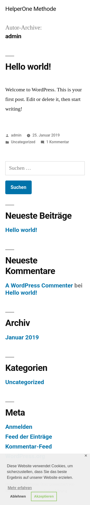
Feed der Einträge (28, 436)
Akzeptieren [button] (44, 496)
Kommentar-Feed (28, 446)
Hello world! (28, 67)
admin (16, 135)
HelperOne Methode (30, 8)
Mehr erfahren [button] (20, 488)
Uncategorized (23, 142)
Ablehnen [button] (18, 496)
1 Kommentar (57, 142)
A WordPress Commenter (39, 285)
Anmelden (18, 426)
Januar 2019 (22, 337)
